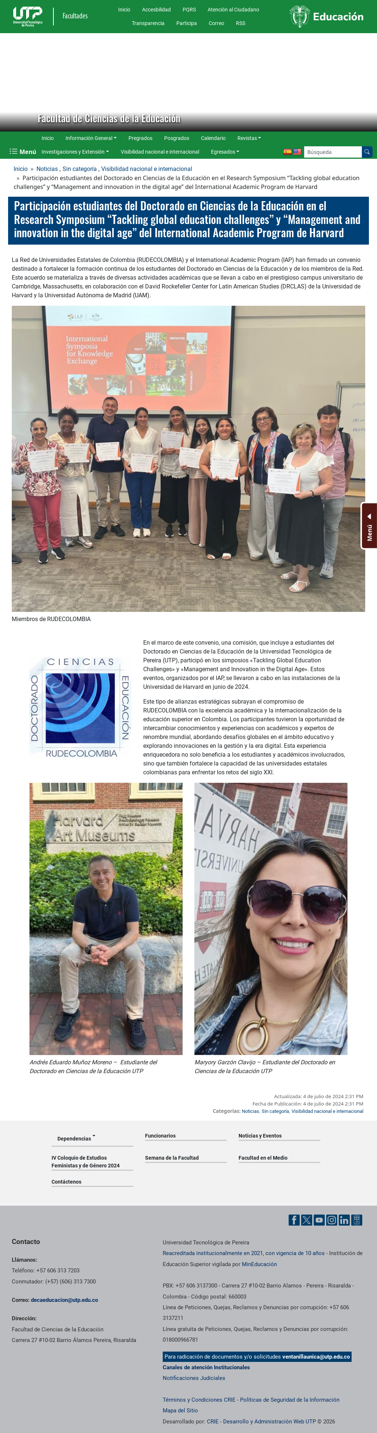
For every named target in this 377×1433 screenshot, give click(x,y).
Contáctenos (66, 1182)
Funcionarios (160, 1136)
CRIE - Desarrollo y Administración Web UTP (261, 1421)
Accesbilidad (156, 10)
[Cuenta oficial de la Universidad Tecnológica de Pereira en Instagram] (331, 1220)
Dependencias (74, 1139)
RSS (240, 23)
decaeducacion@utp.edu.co (64, 1300)
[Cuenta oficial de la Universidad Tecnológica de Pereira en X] (306, 1220)
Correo (216, 23)
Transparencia (148, 23)
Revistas (247, 138)
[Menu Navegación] (23, 152)
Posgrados (176, 138)
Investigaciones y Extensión (73, 152)
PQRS (189, 10)
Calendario (213, 138)
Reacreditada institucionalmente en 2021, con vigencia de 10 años (244, 1253)
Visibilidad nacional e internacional (160, 152)
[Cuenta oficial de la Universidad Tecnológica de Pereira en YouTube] (319, 1220)
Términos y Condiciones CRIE (199, 1400)
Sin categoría (80, 168)
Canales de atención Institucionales (206, 1367)
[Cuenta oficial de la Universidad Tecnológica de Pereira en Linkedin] (344, 1220)
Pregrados (140, 138)
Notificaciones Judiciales (194, 1378)
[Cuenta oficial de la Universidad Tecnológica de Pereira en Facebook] (294, 1220)
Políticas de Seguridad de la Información (289, 1400)
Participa (186, 23)
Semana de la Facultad (172, 1158)
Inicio (124, 10)
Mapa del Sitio (180, 1410)
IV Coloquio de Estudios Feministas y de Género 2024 (86, 1162)
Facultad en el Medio (263, 1158)
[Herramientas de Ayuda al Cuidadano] (356, 1220)
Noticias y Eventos (260, 1136)
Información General (89, 138)
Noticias (47, 168)
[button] (11, 82)
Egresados (223, 152)
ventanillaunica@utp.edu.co (316, 1356)
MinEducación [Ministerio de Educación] (259, 1264)
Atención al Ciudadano (233, 10)
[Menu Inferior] (368, 526)
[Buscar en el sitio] (367, 152)
